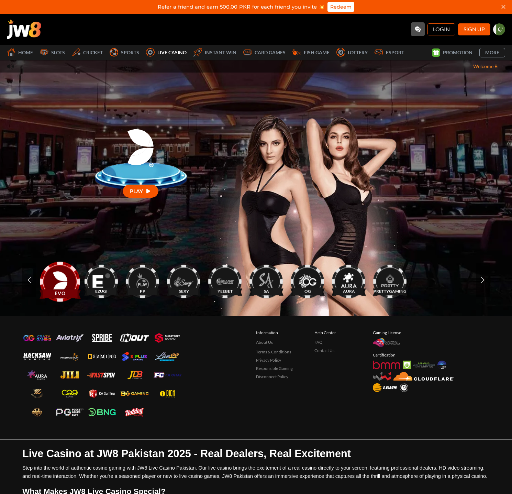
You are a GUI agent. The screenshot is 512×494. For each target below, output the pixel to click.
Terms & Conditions (273, 351)
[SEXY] (184, 280)
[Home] (24, 29)
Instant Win (214, 52)
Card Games (264, 52)
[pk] (499, 29)
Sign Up (474, 29)
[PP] (142, 280)
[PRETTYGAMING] (390, 280)
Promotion (452, 52)
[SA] (266, 280)
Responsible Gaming (274, 368)
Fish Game (311, 52)
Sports (124, 52)
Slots (52, 52)
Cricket (87, 52)
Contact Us (324, 350)
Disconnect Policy (272, 376)
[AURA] (349, 280)
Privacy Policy (268, 360)
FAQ (318, 342)
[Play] (140, 191)
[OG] (307, 280)
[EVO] (60, 280)
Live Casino (166, 52)
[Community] (418, 29)
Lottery (352, 52)
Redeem (341, 7)
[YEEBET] (225, 280)
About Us (264, 342)
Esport (389, 52)
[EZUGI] (101, 280)
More (492, 52)
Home (20, 52)
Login (441, 29)
